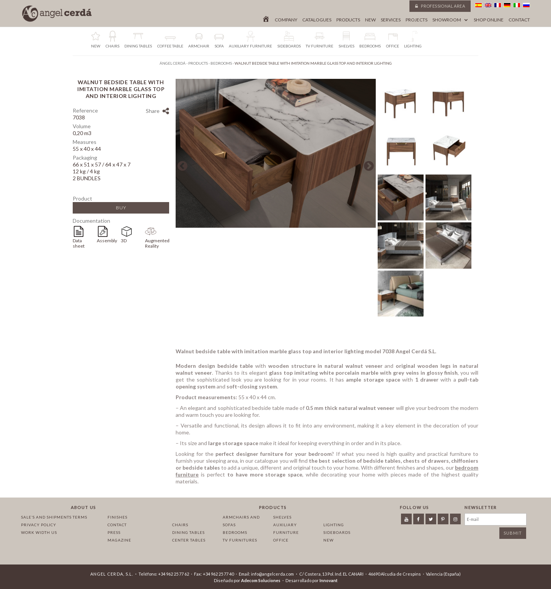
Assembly (107, 240)
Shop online (489, 20)
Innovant (328, 580)
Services (391, 20)
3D (124, 240)
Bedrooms (235, 532)
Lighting (333, 524)
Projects (416, 20)
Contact (519, 20)
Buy (121, 207)
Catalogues (316, 20)
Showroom (446, 20)
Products (348, 20)
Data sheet (79, 243)
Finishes (117, 517)
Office (281, 540)
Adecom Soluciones (260, 580)
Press (114, 532)
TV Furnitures (240, 540)
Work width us (39, 532)
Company (286, 20)
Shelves (282, 517)
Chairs (180, 524)
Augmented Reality (157, 243)
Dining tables (188, 532)
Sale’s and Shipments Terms (54, 517)
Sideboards (336, 532)
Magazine (119, 540)
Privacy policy (38, 524)
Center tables (188, 540)
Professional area (440, 5)
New (370, 20)
